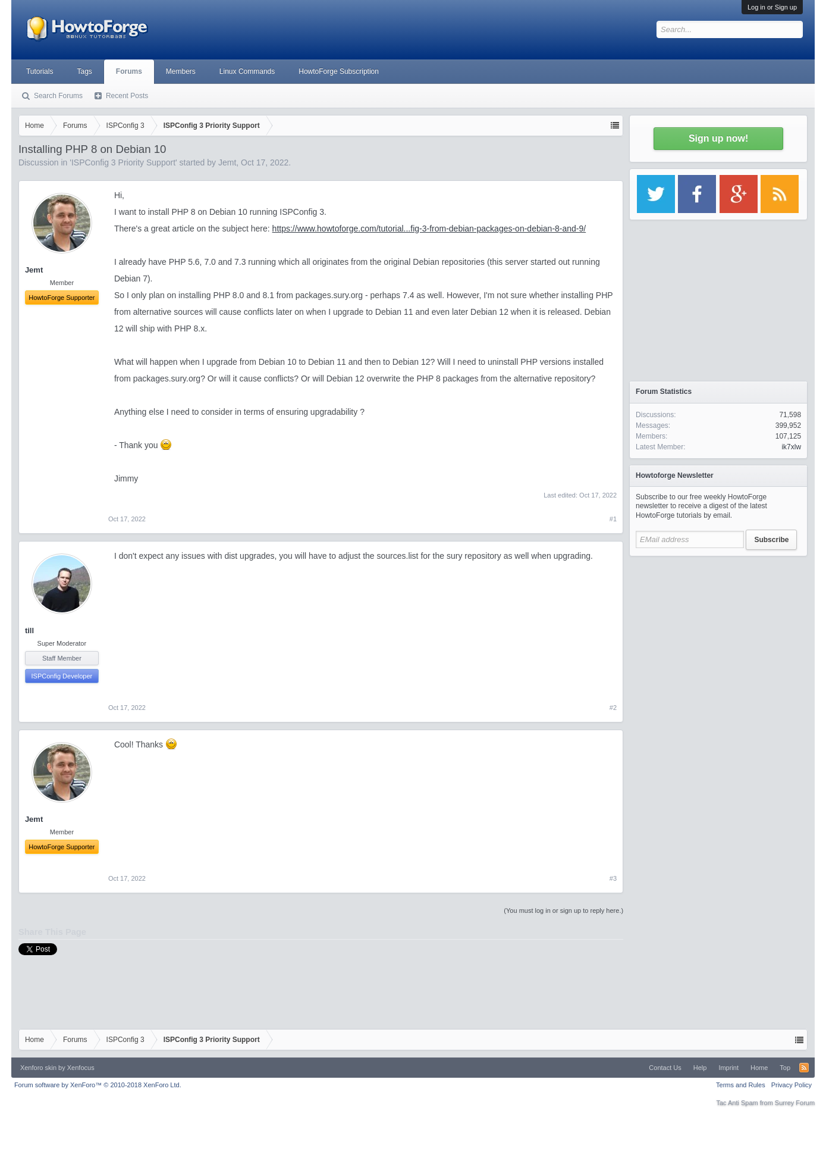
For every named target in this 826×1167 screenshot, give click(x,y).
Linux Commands (247, 71)
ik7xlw (791, 447)
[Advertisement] (718, 636)
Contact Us (665, 1067)
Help (700, 1067)
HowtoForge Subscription (339, 71)
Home (759, 1067)
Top (785, 1067)
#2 (613, 707)
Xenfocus (81, 1067)
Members (181, 71)
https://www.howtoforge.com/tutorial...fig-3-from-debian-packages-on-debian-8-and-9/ (429, 228)
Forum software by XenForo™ (97, 1084)
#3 (613, 878)
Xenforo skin (38, 1067)
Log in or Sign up (772, 7)
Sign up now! (718, 138)
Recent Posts (127, 96)
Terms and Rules (740, 1084)
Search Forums (58, 96)
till (29, 630)
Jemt (227, 162)
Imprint (728, 1067)
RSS (804, 1067)
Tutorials (40, 71)
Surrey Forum (795, 1102)
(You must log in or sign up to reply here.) (563, 910)
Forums (129, 71)
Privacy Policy (791, 1084)
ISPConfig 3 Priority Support (123, 162)
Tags (84, 71)
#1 (613, 519)
